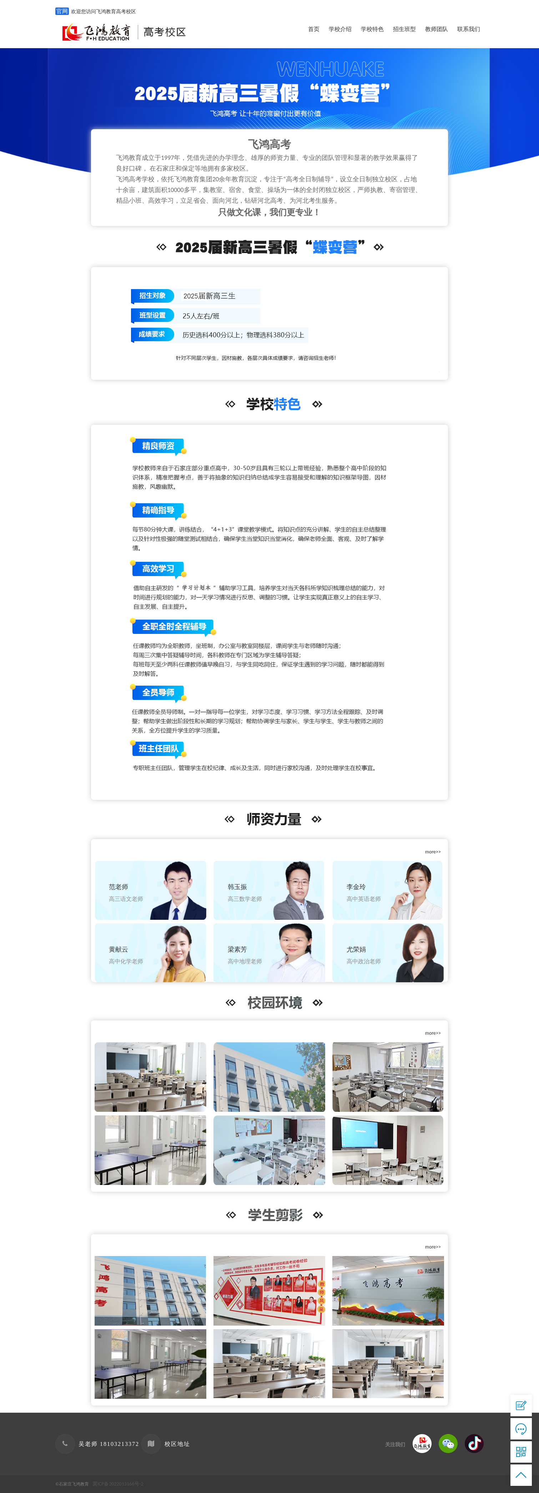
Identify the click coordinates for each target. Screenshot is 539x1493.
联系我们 (468, 29)
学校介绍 (340, 29)
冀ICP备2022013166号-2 (117, 1484)
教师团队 (436, 29)
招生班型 (404, 29)
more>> (433, 852)
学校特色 (372, 29)
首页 (313, 29)
